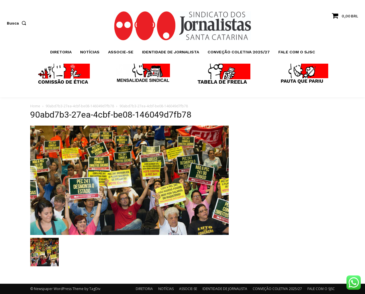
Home (35, 106)
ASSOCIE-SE (188, 288)
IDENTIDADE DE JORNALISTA (224, 288)
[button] (18, 23)
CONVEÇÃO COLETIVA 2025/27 (277, 288)
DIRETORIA (144, 288)
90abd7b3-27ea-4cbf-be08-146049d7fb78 (80, 106)
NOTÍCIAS (166, 288)
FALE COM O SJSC (321, 288)
